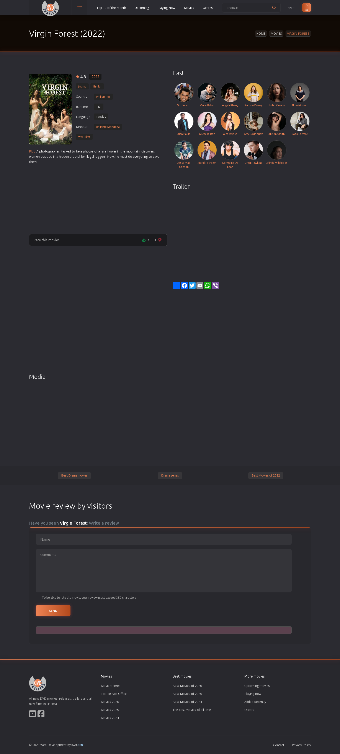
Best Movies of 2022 (266, 475)
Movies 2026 (110, 702)
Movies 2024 (110, 718)
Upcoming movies (257, 686)
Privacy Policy (301, 745)
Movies (189, 8)
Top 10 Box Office (114, 694)
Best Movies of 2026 (187, 686)
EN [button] (291, 8)
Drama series (170, 475)
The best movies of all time (192, 710)
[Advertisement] (98, 197)
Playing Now (166, 8)
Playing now (252, 694)
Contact (278, 745)
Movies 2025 (110, 710)
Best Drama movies (74, 475)
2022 (95, 76)
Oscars (249, 710)
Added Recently (255, 702)
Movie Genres (110, 686)
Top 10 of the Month (111, 8)
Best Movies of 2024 (187, 702)
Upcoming (142, 8)
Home (260, 33)
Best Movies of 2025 (187, 694)
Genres (208, 8)
